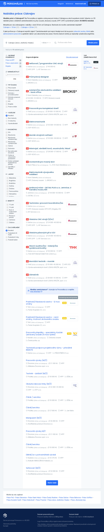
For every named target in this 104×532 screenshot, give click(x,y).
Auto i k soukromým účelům (12, 211)
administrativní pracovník (12, 34)
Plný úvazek (11, 88)
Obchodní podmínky (9, 524)
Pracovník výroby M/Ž (36, 431)
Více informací (35, 291)
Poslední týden (12, 240)
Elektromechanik (37, 122)
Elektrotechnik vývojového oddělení (41, 173)
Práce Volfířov (87, 498)
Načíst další (52, 483)
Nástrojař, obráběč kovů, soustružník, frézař (49, 148)
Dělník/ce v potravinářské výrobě (41, 455)
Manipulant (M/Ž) (34, 418)
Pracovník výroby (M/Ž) (36, 360)
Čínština (10, 189)
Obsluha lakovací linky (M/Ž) (39, 384)
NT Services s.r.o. (88, 68)
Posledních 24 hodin (11, 234)
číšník (88, 31)
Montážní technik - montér (41, 261)
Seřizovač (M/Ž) (33, 468)
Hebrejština (11, 194)
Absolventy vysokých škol (11, 142)
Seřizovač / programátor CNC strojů (46, 63)
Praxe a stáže (11, 107)
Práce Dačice (63, 498)
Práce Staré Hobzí (34, 498)
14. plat (10, 207)
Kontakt (5, 526)
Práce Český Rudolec (50, 498)
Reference (69, 4)
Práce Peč (10, 498)
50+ (8, 132)
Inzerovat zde (80, 4)
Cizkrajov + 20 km (27, 27)
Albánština (11, 178)
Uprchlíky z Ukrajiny (10, 167)
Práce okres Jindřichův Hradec (58, 500)
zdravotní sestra (79, 31)
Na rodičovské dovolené (11, 152)
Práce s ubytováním (12, 63)
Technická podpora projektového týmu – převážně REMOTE (49, 349)
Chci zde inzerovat (72, 57)
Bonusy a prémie (11, 216)
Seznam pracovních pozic (45, 514)
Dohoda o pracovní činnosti (13, 98)
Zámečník (34, 275)
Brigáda (8, 66)
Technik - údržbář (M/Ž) (37, 373)
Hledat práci (93, 43)
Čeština (10, 186)
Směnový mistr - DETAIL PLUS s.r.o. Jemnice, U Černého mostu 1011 (50, 189)
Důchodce (10, 149)
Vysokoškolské (12, 124)
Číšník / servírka (33, 397)
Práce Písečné (41, 500)
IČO (8, 101)
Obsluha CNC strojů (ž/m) (41, 219)
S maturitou (11, 121)
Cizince (9, 146)
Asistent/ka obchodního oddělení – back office (45, 91)
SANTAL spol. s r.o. (87, 62)
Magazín (61, 4)
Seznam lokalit (74, 514)
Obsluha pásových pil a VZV (42, 233)
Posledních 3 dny (12, 237)
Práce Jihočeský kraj (78, 500)
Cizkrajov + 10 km (9, 27)
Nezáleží (10, 116)
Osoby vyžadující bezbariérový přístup (12, 162)
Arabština (11, 183)
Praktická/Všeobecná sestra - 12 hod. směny (43, 303)
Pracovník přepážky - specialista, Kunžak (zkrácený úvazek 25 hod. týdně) (44, 333)
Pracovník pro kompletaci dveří (44, 108)
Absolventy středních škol (11, 138)
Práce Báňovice (75, 498)
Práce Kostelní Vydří (13, 500)
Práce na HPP (10, 60)
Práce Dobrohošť (28, 500)
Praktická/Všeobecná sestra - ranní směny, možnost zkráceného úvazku (42, 318)
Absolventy (10, 135)
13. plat (10, 205)
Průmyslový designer (39, 77)
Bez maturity (11, 118)
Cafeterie (11, 220)
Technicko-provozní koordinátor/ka (46, 203)
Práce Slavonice (21, 498)
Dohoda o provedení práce (12, 94)
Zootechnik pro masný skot (42, 162)
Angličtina (11, 181)
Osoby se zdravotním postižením (11, 156)
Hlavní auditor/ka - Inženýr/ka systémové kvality (43, 247)
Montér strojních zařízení (41, 135)
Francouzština (12, 191)
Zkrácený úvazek (12, 90)
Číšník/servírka (33, 408)
